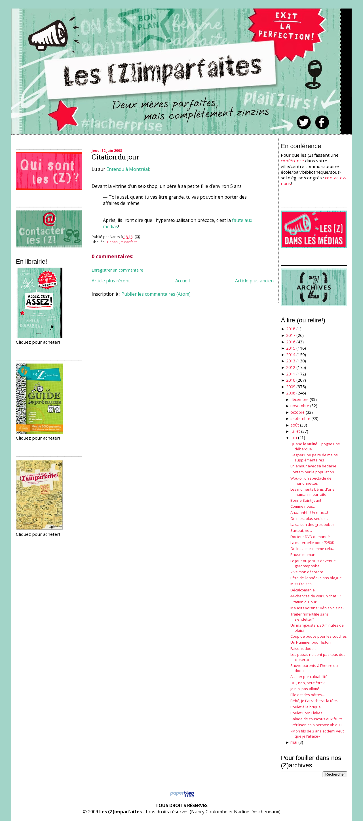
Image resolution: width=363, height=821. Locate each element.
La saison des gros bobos (312, 524)
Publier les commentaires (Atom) (156, 294)
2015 (290, 348)
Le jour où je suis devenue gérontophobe (313, 563)
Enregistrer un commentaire (117, 270)
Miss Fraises (301, 583)
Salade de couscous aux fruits (316, 718)
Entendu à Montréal (127, 169)
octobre (297, 412)
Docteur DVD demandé (310, 536)
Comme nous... (303, 506)
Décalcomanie (302, 590)
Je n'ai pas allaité (304, 688)
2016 (290, 342)
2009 (290, 386)
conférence (292, 160)
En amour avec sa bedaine (313, 466)
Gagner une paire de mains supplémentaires (314, 457)
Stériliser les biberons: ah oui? (316, 724)
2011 (290, 374)
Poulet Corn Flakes (306, 712)
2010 (290, 380)
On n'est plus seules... (309, 518)
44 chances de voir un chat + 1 (316, 596)
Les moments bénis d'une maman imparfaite (312, 492)
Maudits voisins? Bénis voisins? (317, 607)
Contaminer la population (312, 471)
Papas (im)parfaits (122, 241)
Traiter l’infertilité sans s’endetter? (309, 617)
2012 (290, 367)
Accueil (182, 281)
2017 (290, 335)
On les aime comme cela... (312, 548)
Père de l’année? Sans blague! (316, 577)
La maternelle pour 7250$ (312, 542)
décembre (299, 399)
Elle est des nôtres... (307, 694)
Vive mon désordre (306, 571)
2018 (290, 328)
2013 (290, 361)
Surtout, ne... (301, 530)
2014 (290, 354)
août (294, 425)
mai (293, 742)
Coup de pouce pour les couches (318, 636)
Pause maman (302, 554)
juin (293, 437)
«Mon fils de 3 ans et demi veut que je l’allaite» (317, 733)
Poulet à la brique (305, 706)
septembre (300, 418)
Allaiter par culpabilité (309, 676)
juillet (295, 431)
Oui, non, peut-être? (307, 682)
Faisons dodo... (303, 648)
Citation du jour (115, 157)
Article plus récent (111, 281)
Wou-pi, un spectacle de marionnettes (311, 481)
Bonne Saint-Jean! (305, 500)
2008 (290, 393)
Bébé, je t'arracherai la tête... (314, 700)
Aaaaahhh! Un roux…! (309, 512)
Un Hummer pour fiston (310, 642)
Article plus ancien (254, 281)
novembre (299, 405)
